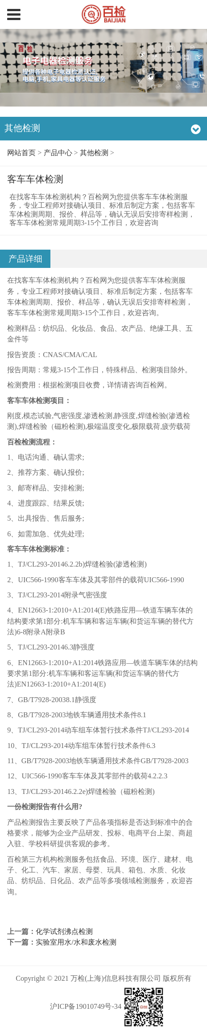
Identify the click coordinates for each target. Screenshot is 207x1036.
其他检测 (94, 153)
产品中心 (58, 153)
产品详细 (25, 258)
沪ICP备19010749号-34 (85, 1007)
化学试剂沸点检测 (64, 932)
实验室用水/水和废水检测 (76, 942)
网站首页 (21, 153)
